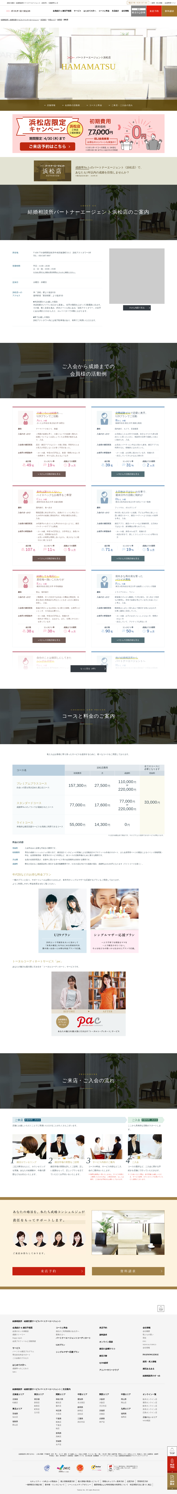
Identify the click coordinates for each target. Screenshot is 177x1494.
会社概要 (146, 1331)
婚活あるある (148, 1369)
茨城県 (58, 1441)
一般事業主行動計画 (34, 1485)
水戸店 (58, 1444)
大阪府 (102, 1399)
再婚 (109, 1454)
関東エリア (61, 1394)
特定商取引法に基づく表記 (140, 1485)
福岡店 (123, 1417)
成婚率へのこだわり (20, 1368)
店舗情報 (51, 105)
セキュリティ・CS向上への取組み (44, 1481)
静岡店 (80, 1411)
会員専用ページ (170, 3)
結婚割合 (150, 1454)
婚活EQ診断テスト (107, 1349)
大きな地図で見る (137, 308)
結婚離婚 (96, 1455)
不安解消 (47, 1454)
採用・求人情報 (157, 3)
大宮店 (58, 1414)
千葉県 (58, 1419)
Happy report (17, 1338)
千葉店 (58, 1425)
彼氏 (65, 1454)
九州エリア (126, 1409)
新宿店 (37, 1402)
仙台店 (15, 1417)
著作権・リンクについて (55, 1485)
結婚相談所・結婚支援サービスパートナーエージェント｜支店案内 (41, 1389)
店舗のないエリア (150, 1417)
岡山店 (123, 1402)
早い (56, 1454)
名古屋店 (81, 1402)
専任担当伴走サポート (21, 1355)
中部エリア (52, 19)
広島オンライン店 (150, 1412)
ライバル (91, 1454)
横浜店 (58, 1402)
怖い (96, 1454)
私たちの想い (148, 1335)
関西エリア (104, 1394)
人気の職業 (39, 1454)
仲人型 (104, 1454)
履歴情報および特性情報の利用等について (111, 1485)
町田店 (37, 1409)
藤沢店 (58, 1406)
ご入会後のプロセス (20, 1358)
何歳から (140, 1454)
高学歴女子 (63, 1455)
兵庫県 (102, 1419)
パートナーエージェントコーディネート (73, 1338)
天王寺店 (102, 1406)
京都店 (102, 1414)
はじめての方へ (90, 11)
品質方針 (130, 1481)
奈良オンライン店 (150, 1409)
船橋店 (58, 1422)
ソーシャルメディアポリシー (79, 1485)
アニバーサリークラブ (109, 1370)
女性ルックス (132, 1454)
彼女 (57, 1455)
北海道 (15, 1399)
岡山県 (123, 1399)
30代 (52, 1454)
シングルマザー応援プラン (67, 1352)
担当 (145, 1454)
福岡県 (123, 1414)
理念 (144, 1338)
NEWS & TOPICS (149, 1344)
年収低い (52, 1455)
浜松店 (80, 1414)
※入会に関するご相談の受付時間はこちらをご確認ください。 (54, 272)
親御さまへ (60, 1335)
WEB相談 (146, 1421)
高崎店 (58, 1436)
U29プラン (60, 1345)
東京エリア (39, 1394)
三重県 (80, 1419)
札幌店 (15, 1402)
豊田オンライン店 (150, 1402)
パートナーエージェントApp (108, 1455)
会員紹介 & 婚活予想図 (62, 11)
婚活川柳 (103, 1356)
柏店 (57, 1428)
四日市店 (81, 1422)
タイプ (61, 1454)
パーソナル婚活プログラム (23, 1351)
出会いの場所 (83, 1454)
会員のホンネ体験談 (20, 1331)
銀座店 (37, 1406)
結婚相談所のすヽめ (151, 1376)
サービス (77, 11)
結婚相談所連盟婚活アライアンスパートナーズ (133, 1455)
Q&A (14, 1372)
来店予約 (103, 1328)
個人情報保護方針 (67, 1481)
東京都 (37, 1399)
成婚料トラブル (79, 1455)
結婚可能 (114, 1454)
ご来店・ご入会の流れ (122, 105)
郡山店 (15, 1425)
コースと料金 (104, 11)
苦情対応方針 (142, 1481)
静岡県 (59, 19)
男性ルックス (122, 1454)
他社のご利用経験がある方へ (67, 1331)
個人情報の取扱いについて (88, 1481)
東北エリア (17, 1409)
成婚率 (156, 1454)
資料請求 (103, 1335)
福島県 (15, 1421)
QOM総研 (103, 1363)
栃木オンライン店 (150, 1399)
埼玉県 (58, 1411)
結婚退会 (70, 1455)
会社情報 (125, 11)
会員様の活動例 (72, 105)
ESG (144, 1341)
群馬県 (58, 1433)
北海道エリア (18, 1394)
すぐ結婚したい (73, 1454)
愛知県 (80, 1399)
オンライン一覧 (149, 1394)
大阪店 (102, 1402)
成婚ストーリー (18, 1335)
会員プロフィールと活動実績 (24, 1341)
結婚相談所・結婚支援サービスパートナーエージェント (20, 19)
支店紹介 (115, 11)
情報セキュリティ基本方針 (113, 1481)
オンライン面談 (106, 1342)
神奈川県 (59, 1399)
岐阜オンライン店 (150, 1406)
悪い (100, 1454)
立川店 (37, 1412)
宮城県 (15, 1414)
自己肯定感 (88, 1455)
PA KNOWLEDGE (151, 1355)
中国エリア (126, 1394)
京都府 (102, 1411)
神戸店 (102, 1422)
